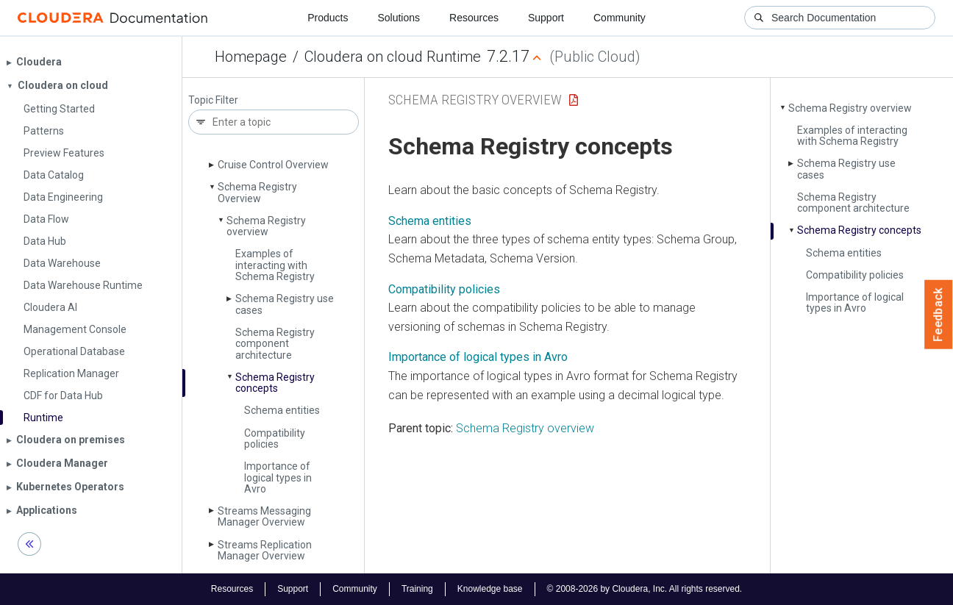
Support (546, 18)
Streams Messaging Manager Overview (264, 516)
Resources (474, 18)
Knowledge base (490, 589)
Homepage (251, 56)
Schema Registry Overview (257, 192)
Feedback (939, 314)
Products (327, 18)
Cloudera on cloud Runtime (392, 56)
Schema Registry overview (266, 226)
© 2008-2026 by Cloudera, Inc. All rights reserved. (645, 589)
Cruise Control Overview (273, 165)
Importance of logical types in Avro (278, 477)
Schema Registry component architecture (275, 343)
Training (417, 589)
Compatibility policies (274, 438)
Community (619, 18)
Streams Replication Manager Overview (265, 550)
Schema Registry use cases (284, 304)
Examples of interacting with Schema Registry (275, 265)
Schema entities (282, 410)
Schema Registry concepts (275, 382)
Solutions (398, 18)
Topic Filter (213, 100)
